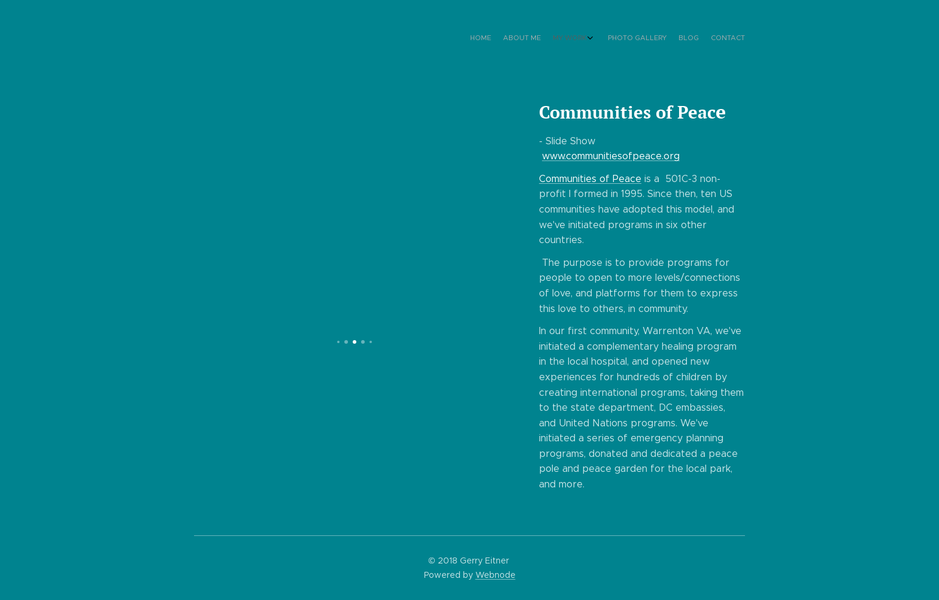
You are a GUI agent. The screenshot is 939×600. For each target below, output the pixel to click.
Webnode (495, 574)
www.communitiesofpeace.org (611, 156)
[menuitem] (677, 39)
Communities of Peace (590, 178)
